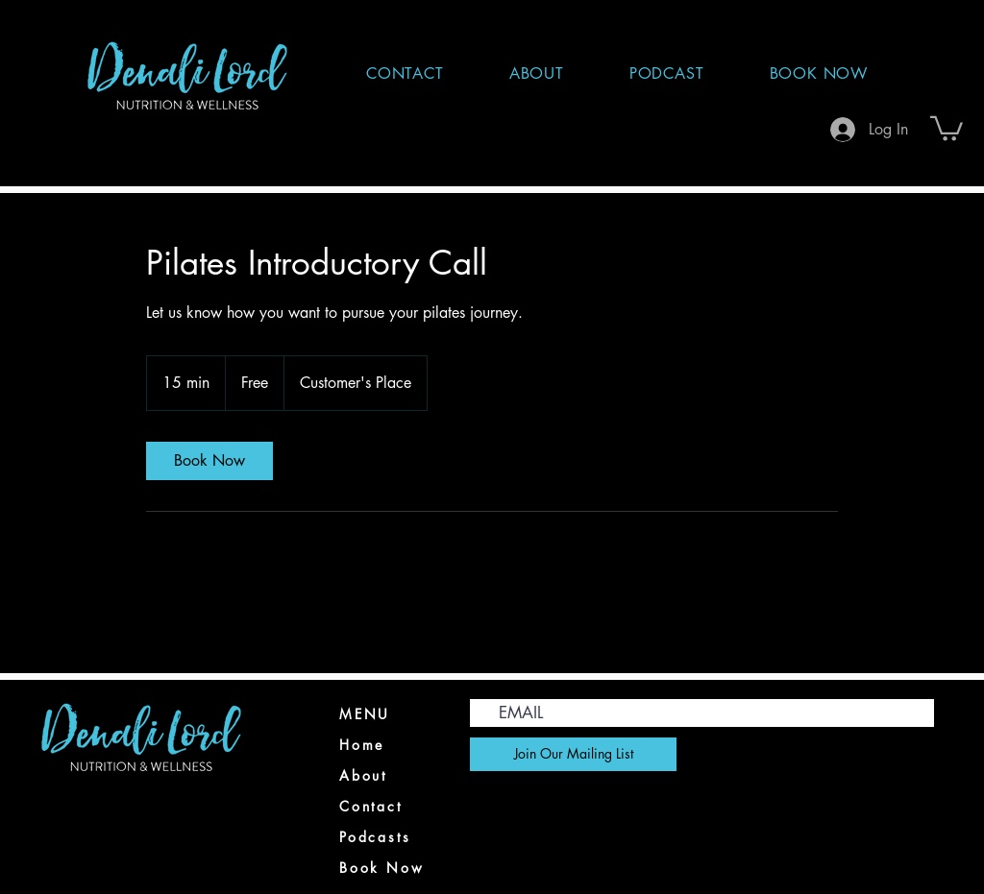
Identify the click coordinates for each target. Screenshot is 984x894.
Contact (371, 806)
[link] (209, 461)
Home (361, 745)
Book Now (381, 867)
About (363, 775)
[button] (946, 127)
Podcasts (374, 837)
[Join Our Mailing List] (573, 754)
